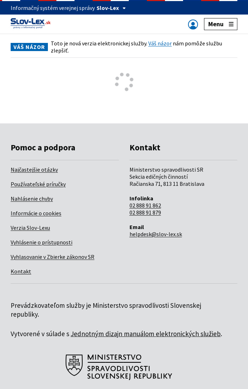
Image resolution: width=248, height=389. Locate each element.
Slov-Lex (111, 7)
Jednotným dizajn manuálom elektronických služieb (146, 333)
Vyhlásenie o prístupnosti (41, 242)
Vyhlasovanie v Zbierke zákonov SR (52, 256)
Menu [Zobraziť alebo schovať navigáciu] (220, 24)
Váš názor (160, 43)
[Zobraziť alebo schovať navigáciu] (193, 24)
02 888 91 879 (145, 212)
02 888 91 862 (145, 205)
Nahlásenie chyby (32, 198)
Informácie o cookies (36, 213)
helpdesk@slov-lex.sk (155, 234)
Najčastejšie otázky (34, 169)
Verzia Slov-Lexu (30, 227)
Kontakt (21, 271)
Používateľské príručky (38, 184)
